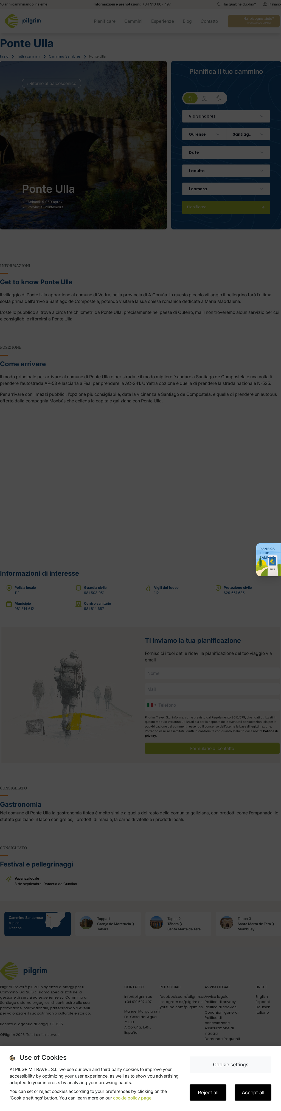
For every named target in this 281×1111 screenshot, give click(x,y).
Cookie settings (230, 1064)
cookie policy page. (133, 1098)
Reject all (208, 1092)
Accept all (253, 1092)
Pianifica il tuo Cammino (267, 553)
